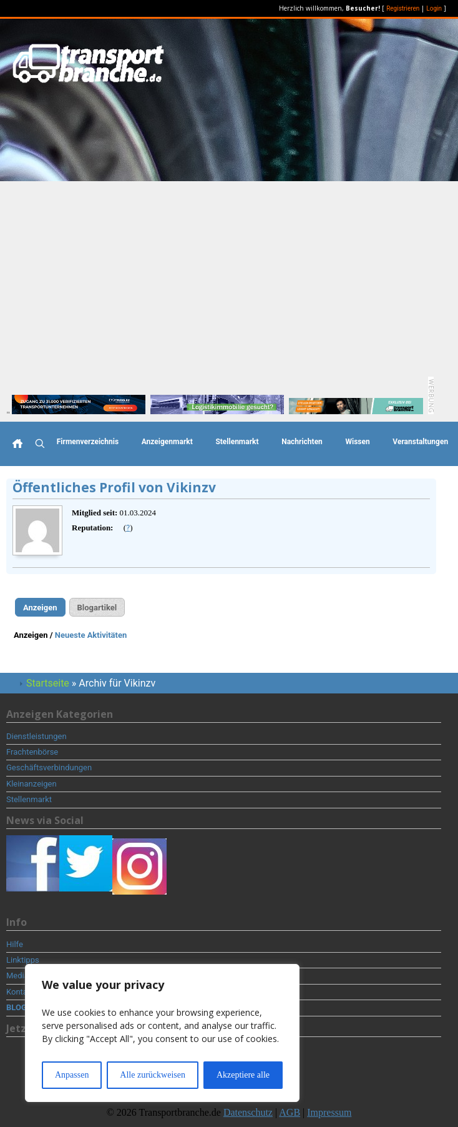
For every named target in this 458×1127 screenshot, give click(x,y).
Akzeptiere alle (243, 1075)
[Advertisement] (229, 274)
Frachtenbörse (32, 752)
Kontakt (20, 991)
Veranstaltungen (420, 441)
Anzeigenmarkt (167, 441)
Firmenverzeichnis (88, 441)
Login (434, 8)
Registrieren (402, 8)
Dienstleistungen (36, 736)
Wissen (357, 441)
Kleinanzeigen (31, 783)
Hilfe (14, 944)
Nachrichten (302, 441)
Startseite (47, 683)
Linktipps (22, 960)
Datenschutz (248, 1112)
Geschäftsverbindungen (49, 767)
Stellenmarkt (236, 441)
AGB (289, 1112)
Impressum (329, 1112)
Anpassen (72, 1075)
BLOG (16, 1007)
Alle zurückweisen (152, 1075)
